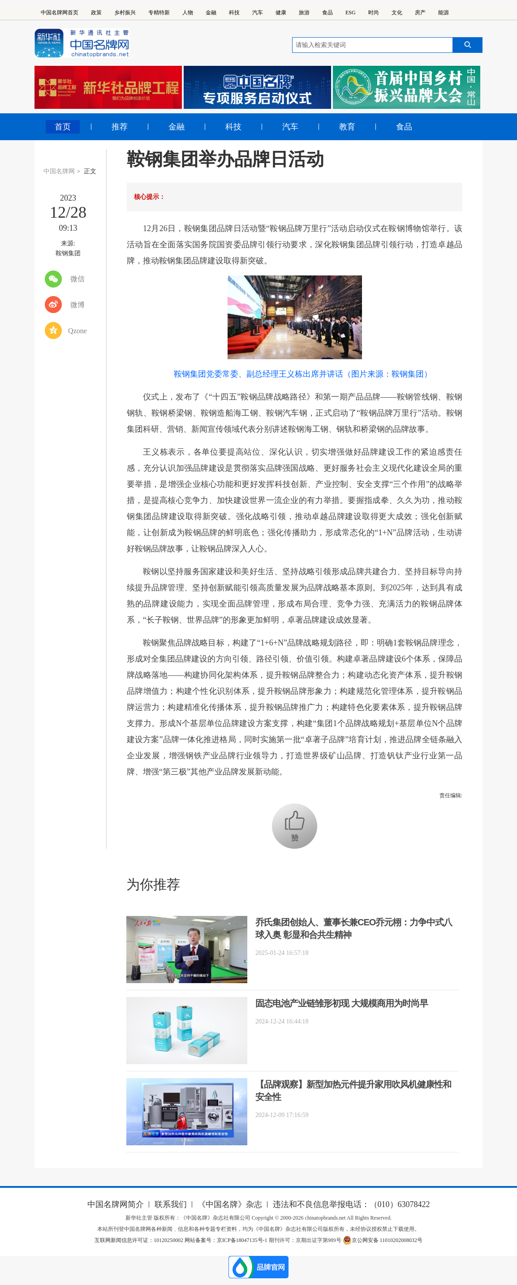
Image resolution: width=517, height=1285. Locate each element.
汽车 (257, 12)
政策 (96, 12)
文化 (397, 12)
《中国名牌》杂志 (230, 1204)
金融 (211, 12)
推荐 (120, 126)
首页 (63, 126)
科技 (234, 12)
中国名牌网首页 (59, 12)
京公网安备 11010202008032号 (383, 1240)
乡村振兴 (125, 12)
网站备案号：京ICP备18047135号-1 (226, 1240)
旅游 (304, 12)
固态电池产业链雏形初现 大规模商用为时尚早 (341, 1003)
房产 (420, 12)
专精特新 (159, 12)
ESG (350, 12)
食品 (327, 12)
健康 (281, 12)
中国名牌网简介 (115, 1204)
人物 (187, 12)
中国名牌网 (59, 171)
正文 (90, 171)
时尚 (373, 12)
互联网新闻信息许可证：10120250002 (140, 1240)
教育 (347, 126)
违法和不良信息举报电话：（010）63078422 (351, 1204)
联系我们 (171, 1204)
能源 (443, 12)
